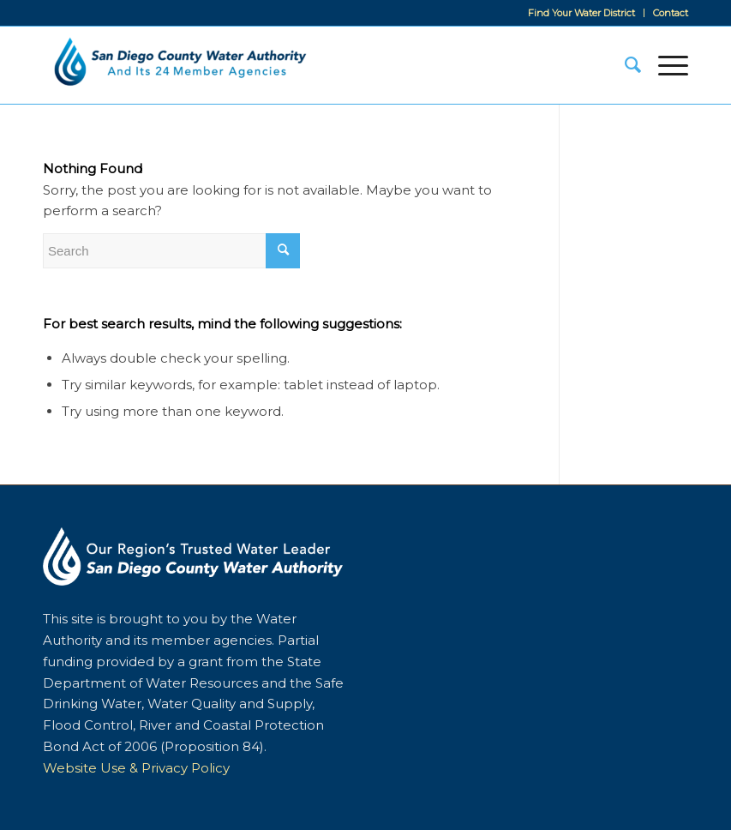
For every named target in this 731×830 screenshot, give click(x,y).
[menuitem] (581, 13)
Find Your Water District (581, 13)
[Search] (624, 65)
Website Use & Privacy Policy (136, 768)
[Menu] (664, 65)
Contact (670, 13)
